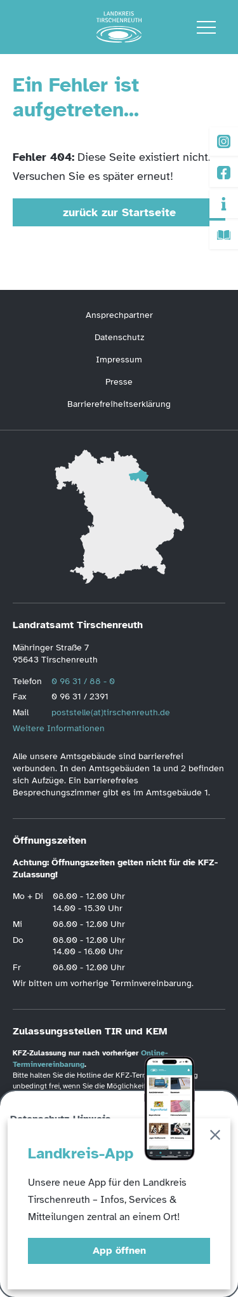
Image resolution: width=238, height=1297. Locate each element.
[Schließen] (215, 1137)
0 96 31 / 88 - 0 (83, 681)
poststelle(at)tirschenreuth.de (110, 712)
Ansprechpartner (119, 315)
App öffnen (119, 1250)
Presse (119, 381)
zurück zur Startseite (119, 212)
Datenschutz (119, 337)
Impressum (119, 359)
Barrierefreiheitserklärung (119, 404)
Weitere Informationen (59, 728)
